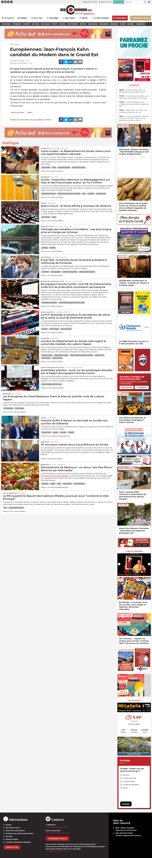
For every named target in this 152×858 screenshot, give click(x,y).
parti (5, 508)
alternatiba (45, 483)
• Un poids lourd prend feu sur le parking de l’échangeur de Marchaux (134, 97)
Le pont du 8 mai (129, 781)
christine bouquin (47, 355)
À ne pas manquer (134, 551)
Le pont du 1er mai (129, 778)
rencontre (63, 432)
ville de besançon (79, 483)
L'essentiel (134, 85)
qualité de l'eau (100, 193)
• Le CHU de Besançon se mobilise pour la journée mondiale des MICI (134, 104)
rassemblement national (16, 508)
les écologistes (8, 408)
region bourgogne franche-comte (51, 384)
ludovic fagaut (46, 358)
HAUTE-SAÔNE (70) (10, 493)
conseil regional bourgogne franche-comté (71, 302)
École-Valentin (47, 312)
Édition (79, 13)
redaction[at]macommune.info (57, 827)
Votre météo (134, 701)
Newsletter (12, 847)
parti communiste (66, 329)
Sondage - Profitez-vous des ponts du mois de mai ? (132, 770)
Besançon (7, 394)
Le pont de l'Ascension (131, 785)
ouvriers (55, 432)
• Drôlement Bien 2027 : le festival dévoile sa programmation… (132, 91)
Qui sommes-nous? (13, 828)
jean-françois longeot (78, 167)
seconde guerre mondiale (86, 272)
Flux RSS (9, 836)
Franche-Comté (47, 226)
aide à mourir (46, 217)
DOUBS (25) (45, 148)
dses (83, 193)
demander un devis (57, 839)
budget (53, 483)
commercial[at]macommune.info (58, 833)
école (54, 167)
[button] (145, 2)
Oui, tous (126, 775)
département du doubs (48, 193)
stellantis (71, 432)
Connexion (142, 387)
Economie (59, 226)
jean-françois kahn (17, 112)
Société (64, 257)
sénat (54, 217)
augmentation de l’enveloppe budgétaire (55, 476)
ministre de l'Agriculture (70, 272)
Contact (8, 825)
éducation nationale (64, 167)
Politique (14, 44)
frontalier (52, 248)
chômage (44, 248)
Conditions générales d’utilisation (18, 842)
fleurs (59, 483)
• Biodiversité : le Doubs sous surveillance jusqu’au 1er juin (133, 111)
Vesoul (44, 418)
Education (54, 148)
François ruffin (46, 432)
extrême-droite (54, 329)
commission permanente (49, 302)
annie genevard (55, 272)
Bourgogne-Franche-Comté (52, 281)
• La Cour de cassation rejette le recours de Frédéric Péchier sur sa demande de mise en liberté (134, 118)
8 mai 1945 (45, 272)
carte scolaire (46, 167)
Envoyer (125, 804)
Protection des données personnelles (19, 833)
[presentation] (119, 564)
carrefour (44, 329)
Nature (53, 465)
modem (29, 112)
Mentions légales (12, 839)
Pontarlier (45, 257)
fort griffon (91, 193)
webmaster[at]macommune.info (57, 851)
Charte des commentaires (15, 830)
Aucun (125, 788)
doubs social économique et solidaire (69, 193)
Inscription (127, 387)
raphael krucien (57, 358)
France (44, 203)
